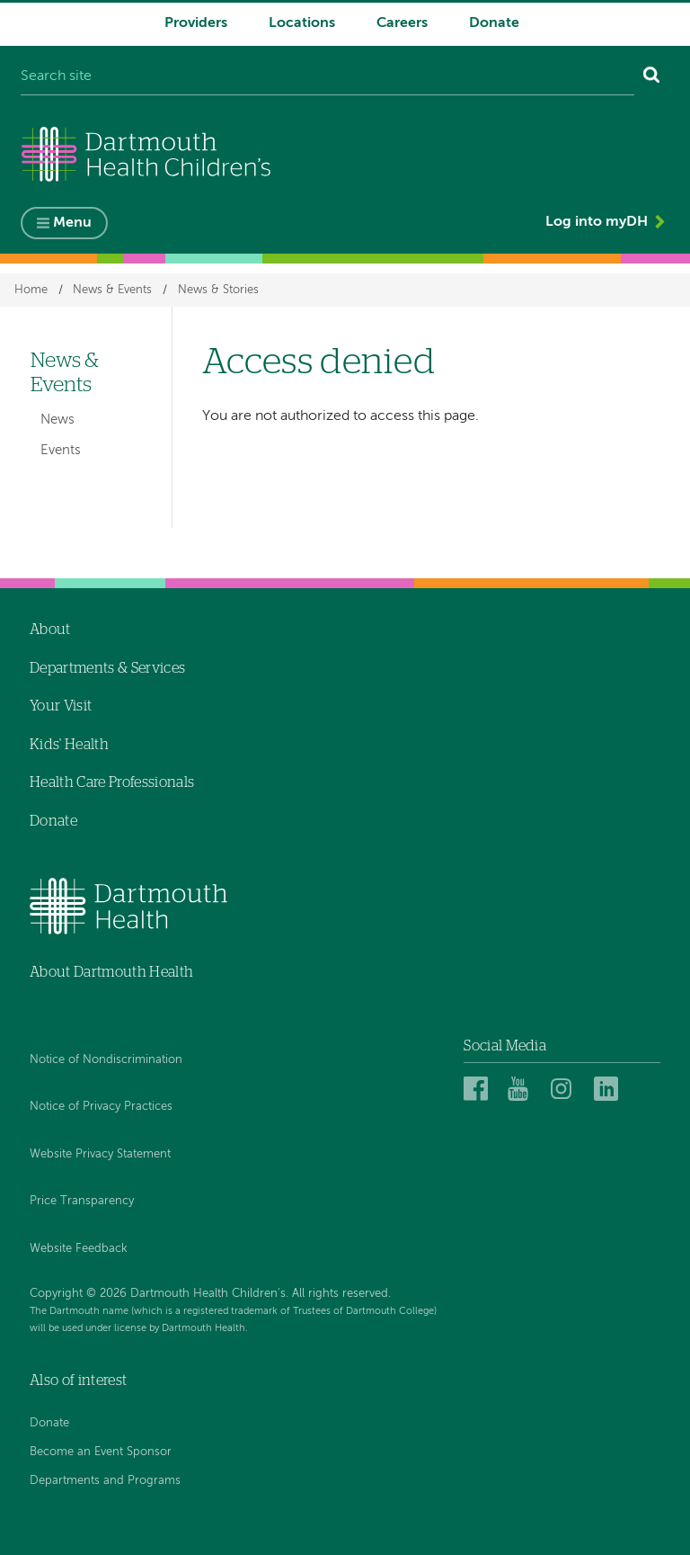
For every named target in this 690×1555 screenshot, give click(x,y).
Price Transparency (82, 1202)
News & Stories (218, 290)
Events (60, 450)
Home (31, 290)
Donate (494, 23)
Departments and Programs (105, 1481)
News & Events (112, 290)
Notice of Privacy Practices (101, 1107)
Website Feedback (79, 1249)
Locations (302, 23)
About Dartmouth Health (111, 972)
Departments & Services (107, 668)
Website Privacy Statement (100, 1154)
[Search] (651, 77)
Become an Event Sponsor (101, 1452)
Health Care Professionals (112, 783)
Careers (402, 23)
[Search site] (327, 77)
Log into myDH (596, 223)
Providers (195, 23)
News (57, 420)
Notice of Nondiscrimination (106, 1060)
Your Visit (61, 706)
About (50, 629)
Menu (72, 224)
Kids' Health (69, 744)
